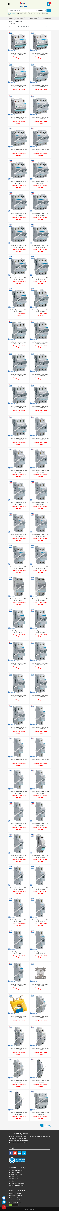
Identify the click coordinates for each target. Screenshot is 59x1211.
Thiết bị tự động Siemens (16, 1170)
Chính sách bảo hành (15, 1198)
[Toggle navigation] (9, 4)
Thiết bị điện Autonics (15, 1181)
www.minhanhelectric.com (21, 1142)
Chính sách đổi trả (14, 1200)
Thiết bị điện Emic (14, 1179)
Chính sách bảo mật (15, 1202)
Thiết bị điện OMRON (15, 1174)
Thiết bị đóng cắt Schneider (17, 1183)
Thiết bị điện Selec (14, 1176)
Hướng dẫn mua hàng (15, 1195)
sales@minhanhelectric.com (21, 1140)
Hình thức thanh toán (15, 1193)
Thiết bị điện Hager (14, 1172)
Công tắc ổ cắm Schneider (16, 1185)
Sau (49, 1125)
